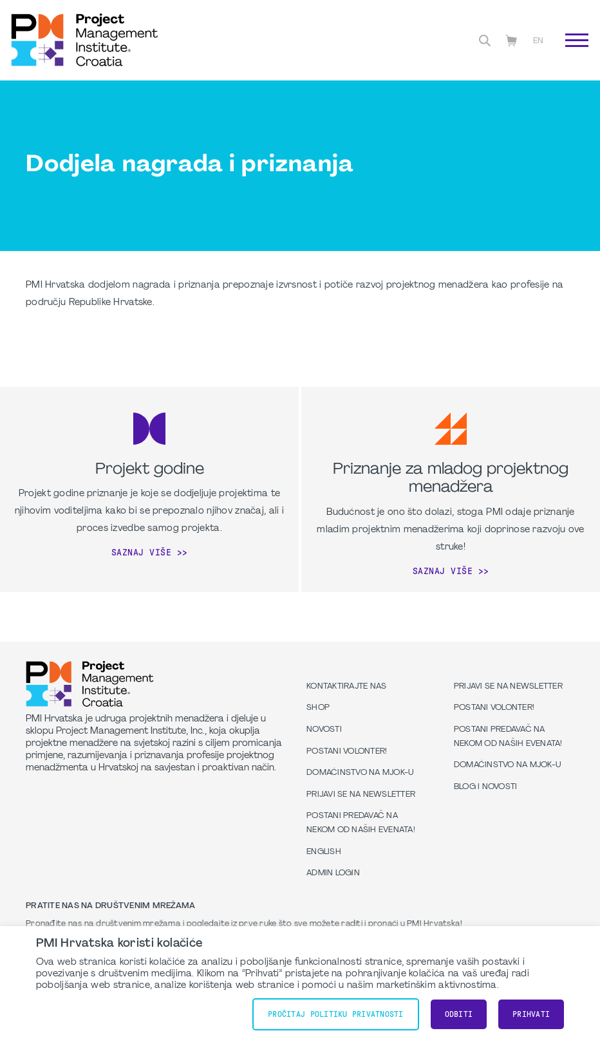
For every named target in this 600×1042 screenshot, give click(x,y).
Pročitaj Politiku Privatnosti (335, 1014)
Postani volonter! (346, 752)
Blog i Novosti (486, 787)
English (323, 852)
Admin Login (333, 873)
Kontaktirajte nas (346, 687)
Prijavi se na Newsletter (360, 795)
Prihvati (531, 1014)
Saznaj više (141, 552)
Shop (318, 708)
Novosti (324, 730)
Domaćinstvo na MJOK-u (359, 773)
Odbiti (459, 1014)
